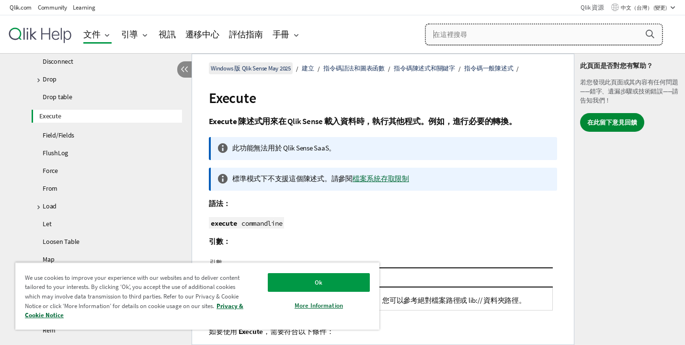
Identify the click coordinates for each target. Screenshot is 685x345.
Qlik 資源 (592, 7)
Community (52, 7)
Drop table (57, 96)
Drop (50, 79)
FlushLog (55, 153)
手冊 (281, 34)
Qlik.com (21, 7)
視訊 (167, 34)
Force (50, 170)
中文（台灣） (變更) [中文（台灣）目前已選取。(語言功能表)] (644, 7)
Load (50, 206)
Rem (49, 330)
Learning (84, 7)
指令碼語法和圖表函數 (354, 68)
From (50, 188)
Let (47, 223)
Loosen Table (61, 241)
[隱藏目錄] (184, 69)
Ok (318, 282)
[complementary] (629, 199)
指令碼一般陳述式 (488, 68)
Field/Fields (58, 135)
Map (48, 259)
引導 (129, 34)
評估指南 (246, 34)
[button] (650, 34)
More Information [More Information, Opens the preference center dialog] (319, 305)
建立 (308, 68)
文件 (92, 34)
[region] (197, 296)
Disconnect (58, 61)
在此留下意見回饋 (612, 122)
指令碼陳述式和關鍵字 (424, 68)
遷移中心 (202, 34)
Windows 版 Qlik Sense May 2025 (251, 68)
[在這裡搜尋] (544, 34)
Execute (50, 116)
